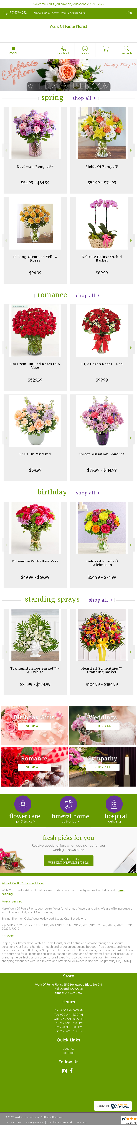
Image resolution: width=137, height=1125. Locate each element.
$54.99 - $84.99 (35, 182)
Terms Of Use (13, 1122)
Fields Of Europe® (102, 167)
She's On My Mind (35, 454)
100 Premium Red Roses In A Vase (35, 366)
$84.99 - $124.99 (35, 684)
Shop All (82, 98)
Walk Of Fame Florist (68, 26)
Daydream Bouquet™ (35, 167)
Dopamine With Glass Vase (35, 561)
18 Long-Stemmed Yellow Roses (35, 258)
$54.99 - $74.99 (102, 182)
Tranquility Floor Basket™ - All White (35, 670)
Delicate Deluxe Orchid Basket (102, 258)
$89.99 (102, 272)
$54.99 (35, 470)
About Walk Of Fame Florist (23, 883)
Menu (13, 53)
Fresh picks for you (69, 843)
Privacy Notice (34, 1122)
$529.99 (35, 380)
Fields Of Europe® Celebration (102, 563)
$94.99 (35, 272)
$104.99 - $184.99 (102, 684)
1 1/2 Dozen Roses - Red (102, 364)
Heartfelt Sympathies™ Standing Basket (101, 670)
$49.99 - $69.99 (35, 577)
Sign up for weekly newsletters (68, 860)
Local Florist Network (59, 1122)
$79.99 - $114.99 (102, 470)
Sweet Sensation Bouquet (101, 454)
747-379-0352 (18, 12)
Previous (5, 150)
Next (131, 150)
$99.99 (102, 380)
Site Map (82, 1122)
